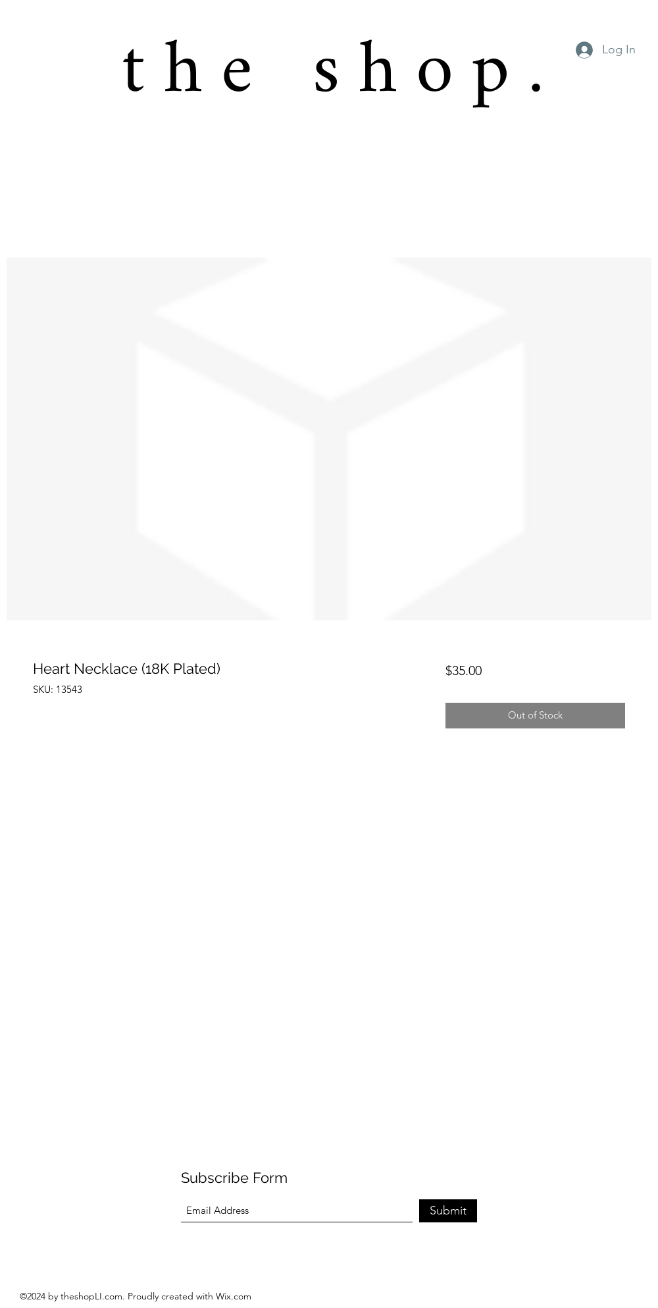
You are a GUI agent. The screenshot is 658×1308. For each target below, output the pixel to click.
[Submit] (448, 1210)
